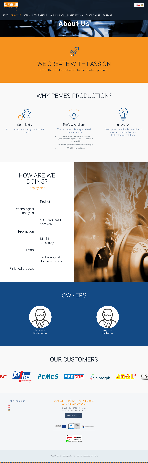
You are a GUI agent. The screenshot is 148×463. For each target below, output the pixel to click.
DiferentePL (93, 456)
